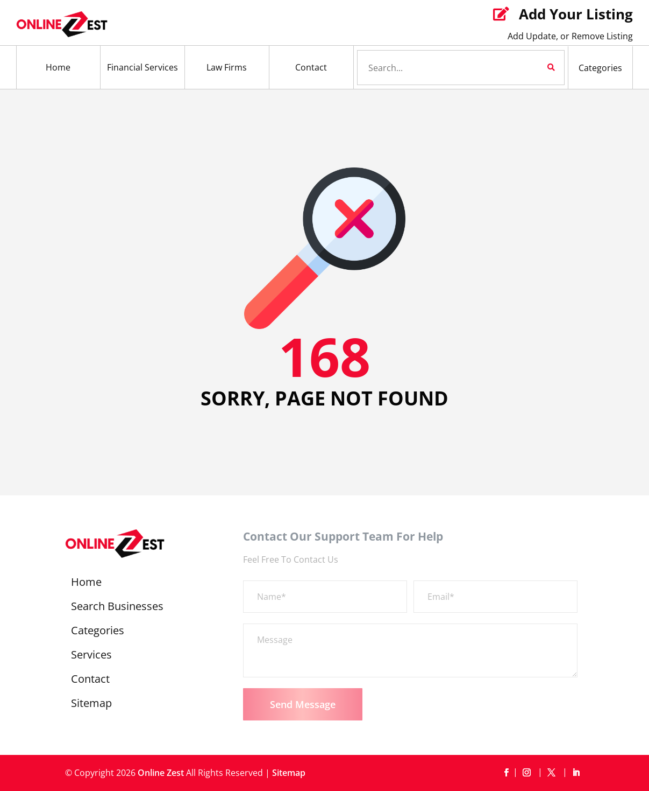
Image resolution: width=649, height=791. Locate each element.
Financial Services (142, 67)
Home (58, 67)
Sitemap (91, 704)
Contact (311, 67)
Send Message (303, 704)
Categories (600, 68)
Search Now (533, 67)
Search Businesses (117, 608)
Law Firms (226, 67)
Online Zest (161, 773)
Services (91, 656)
